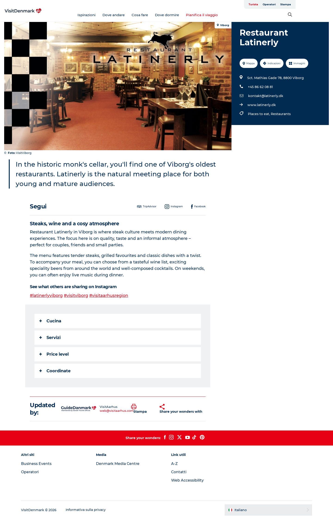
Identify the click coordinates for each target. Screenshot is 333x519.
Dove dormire (186, 15)
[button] (142, 409)
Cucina (51, 321)
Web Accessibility (187, 480)
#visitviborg (76, 295)
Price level (54, 354)
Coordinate (55, 370)
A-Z (174, 463)
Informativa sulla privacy (88, 510)
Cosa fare (159, 15)
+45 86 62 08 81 (260, 87)
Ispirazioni (105, 15)
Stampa (323, 4)
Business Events (38, 463)
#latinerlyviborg (46, 295)
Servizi (50, 337)
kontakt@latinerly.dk (265, 96)
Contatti (179, 472)
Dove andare (132, 15)
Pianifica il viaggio (221, 15)
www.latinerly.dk (261, 105)
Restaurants (280, 114)
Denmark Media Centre (119, 463)
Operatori (306, 4)
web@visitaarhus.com (117, 410)
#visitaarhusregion (109, 295)
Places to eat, (259, 114)
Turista (291, 4)
